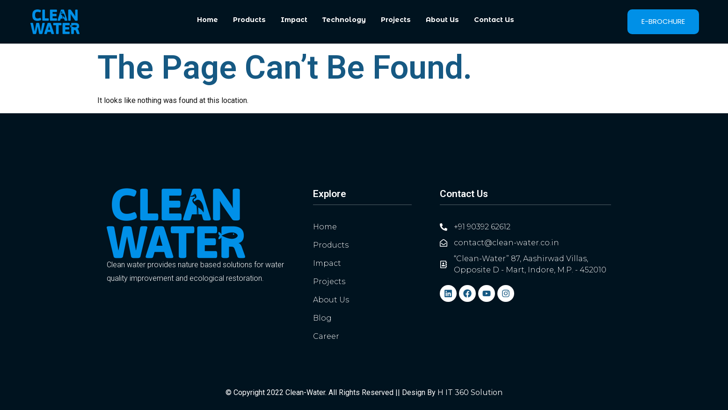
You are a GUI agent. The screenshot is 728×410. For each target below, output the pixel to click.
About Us (442, 19)
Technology (344, 19)
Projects (396, 19)
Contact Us (494, 19)
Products (249, 19)
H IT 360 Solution (469, 392)
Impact (294, 19)
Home (207, 19)
